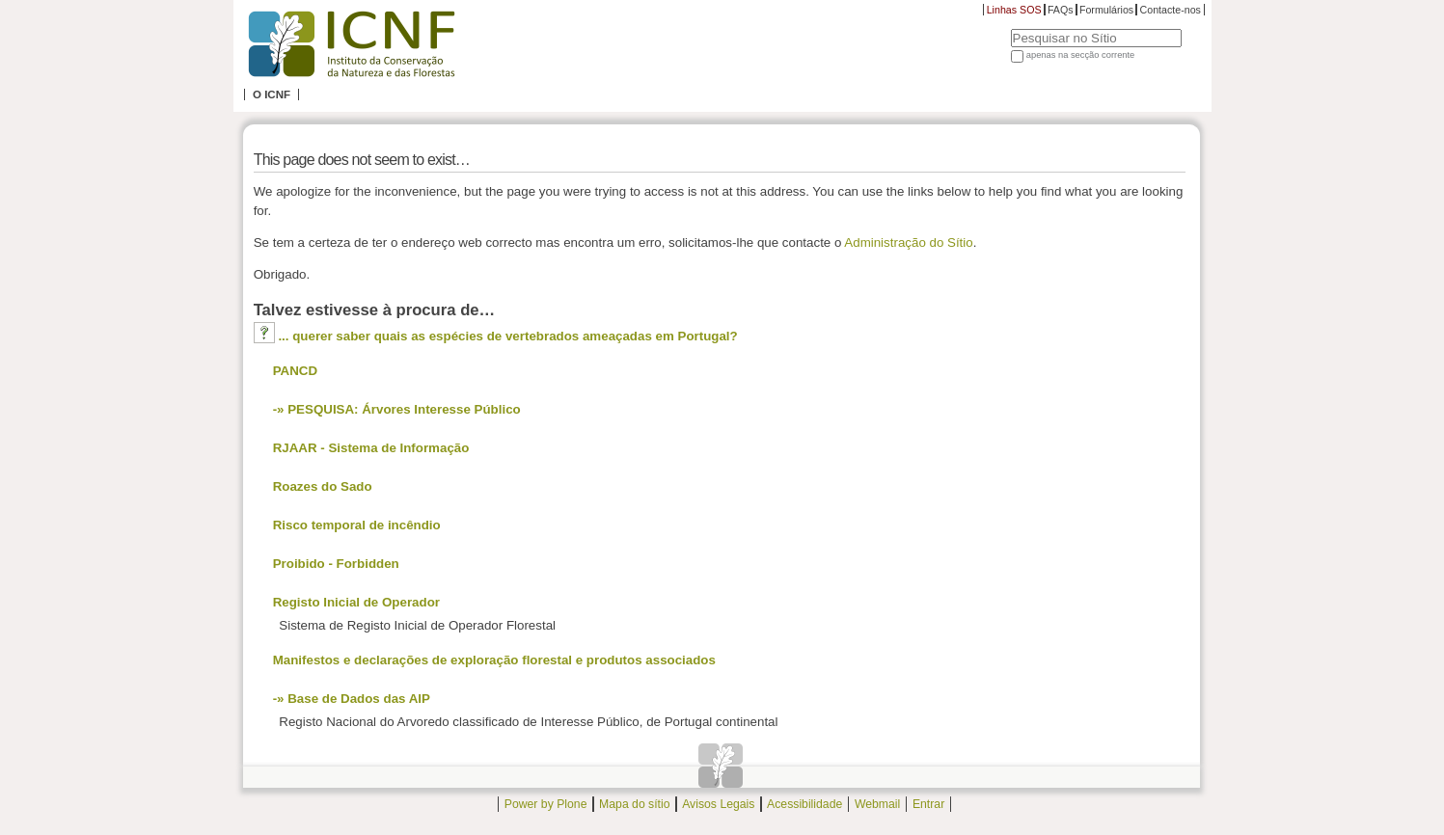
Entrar (928, 804)
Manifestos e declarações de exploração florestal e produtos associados (494, 660)
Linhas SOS (1014, 9)
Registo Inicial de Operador (356, 602)
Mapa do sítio (634, 804)
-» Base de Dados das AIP (351, 698)
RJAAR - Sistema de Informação (371, 448)
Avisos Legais (718, 804)
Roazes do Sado (322, 486)
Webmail (877, 804)
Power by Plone (545, 804)
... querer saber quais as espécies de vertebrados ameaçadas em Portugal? (507, 336)
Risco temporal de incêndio (357, 525)
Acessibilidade (804, 804)
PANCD (295, 371)
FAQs (1061, 9)
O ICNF (271, 94)
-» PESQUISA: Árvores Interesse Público (397, 409)
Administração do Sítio (908, 242)
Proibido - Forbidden (336, 563)
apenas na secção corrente (1080, 55)
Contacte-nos (1170, 9)
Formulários (1106, 9)
